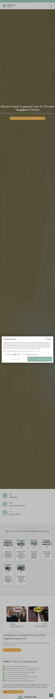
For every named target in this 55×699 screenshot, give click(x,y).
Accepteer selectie (15, 359)
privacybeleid (37, 351)
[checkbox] (7, 354)
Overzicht (48, 339)
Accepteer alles (39, 359)
